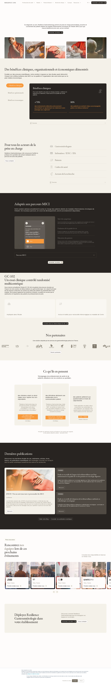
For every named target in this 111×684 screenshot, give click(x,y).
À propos (70, 2)
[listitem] (17, 575)
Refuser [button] (81, 680)
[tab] (15, 85)
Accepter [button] (75, 680)
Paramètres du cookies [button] (66, 680)
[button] (28, 3)
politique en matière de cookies (33, 673)
